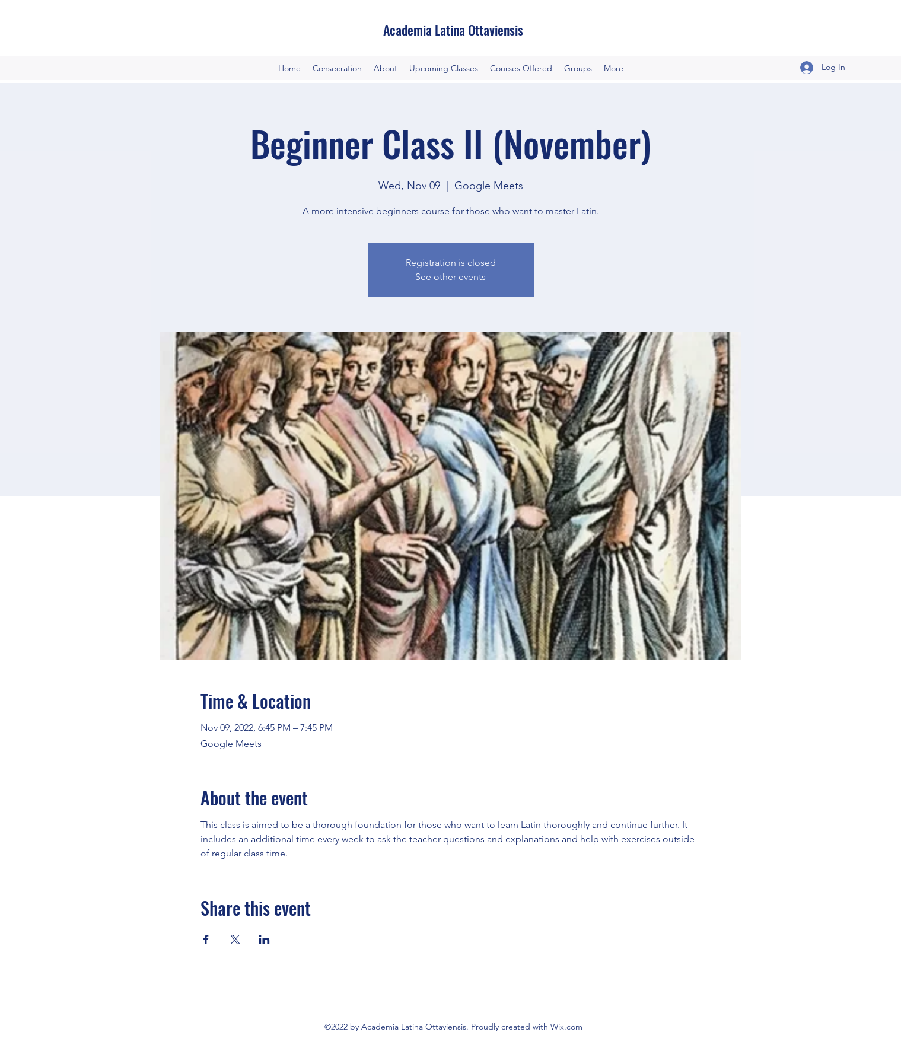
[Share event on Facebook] (206, 939)
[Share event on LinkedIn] (264, 939)
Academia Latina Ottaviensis (453, 29)
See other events (450, 276)
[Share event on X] (235, 939)
